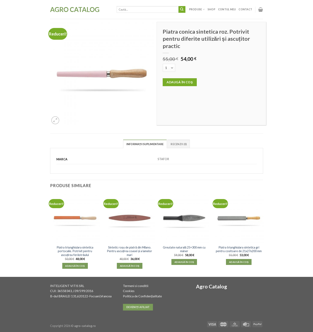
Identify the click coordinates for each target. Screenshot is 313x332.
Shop (211, 9)
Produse (197, 9)
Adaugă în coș (180, 82)
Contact (245, 9)
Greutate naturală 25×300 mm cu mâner (184, 249)
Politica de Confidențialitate (142, 296)
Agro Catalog (75, 9)
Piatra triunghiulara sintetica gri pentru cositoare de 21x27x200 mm (239, 249)
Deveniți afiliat (138, 307)
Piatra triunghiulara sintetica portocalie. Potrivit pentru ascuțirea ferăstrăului (75, 251)
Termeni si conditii (135, 286)
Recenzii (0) (179, 144)
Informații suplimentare (145, 144)
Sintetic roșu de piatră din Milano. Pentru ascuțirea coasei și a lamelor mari (129, 251)
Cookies (128, 291)
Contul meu (227, 9)
